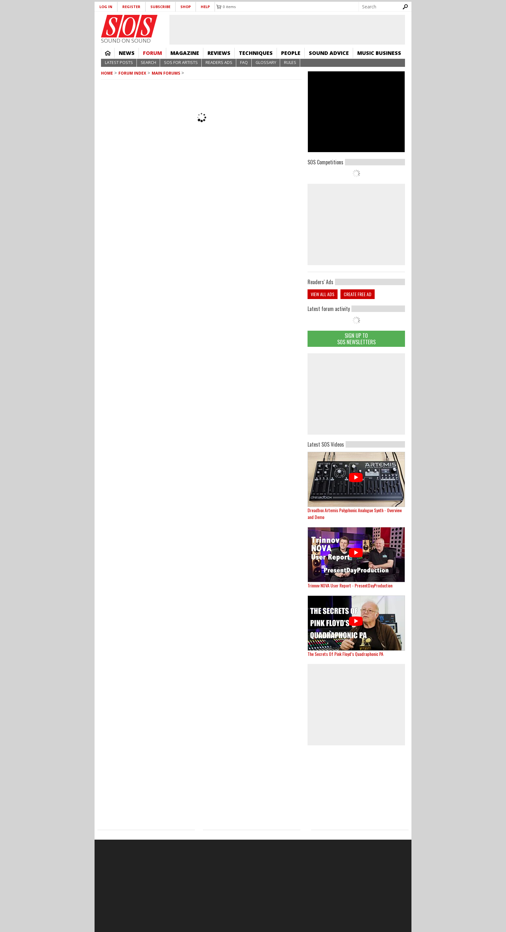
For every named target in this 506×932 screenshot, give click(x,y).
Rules (290, 62)
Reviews (218, 53)
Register (131, 6)
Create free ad (357, 294)
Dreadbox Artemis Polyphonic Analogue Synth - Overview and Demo (355, 513)
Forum (152, 53)
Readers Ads (219, 62)
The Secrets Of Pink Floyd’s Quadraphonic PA (345, 653)
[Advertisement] (356, 394)
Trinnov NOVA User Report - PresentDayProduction (350, 585)
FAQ (244, 62)
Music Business (379, 53)
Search (148, 62)
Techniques (256, 53)
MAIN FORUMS (166, 73)
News (127, 53)
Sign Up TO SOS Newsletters (356, 338)
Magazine (184, 53)
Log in (105, 6)
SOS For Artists (181, 62)
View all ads (322, 294)
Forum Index (132, 73)
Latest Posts (119, 62)
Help (205, 6)
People (290, 53)
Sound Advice (329, 53)
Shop (185, 6)
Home (107, 53)
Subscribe (160, 6)
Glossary (266, 62)
